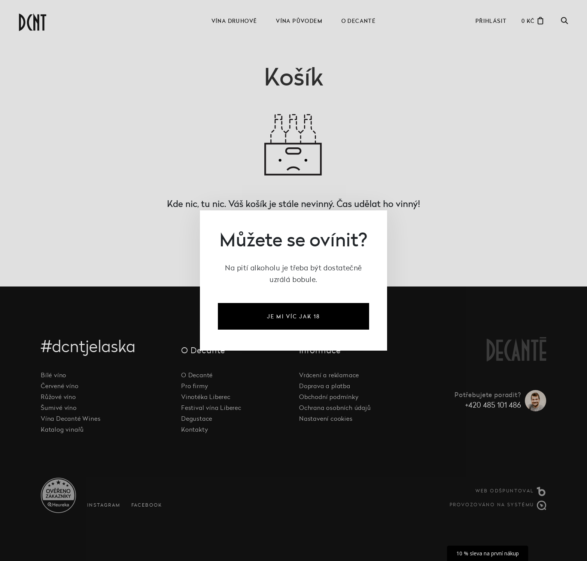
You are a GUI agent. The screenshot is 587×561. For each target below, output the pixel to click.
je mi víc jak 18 (293, 316)
